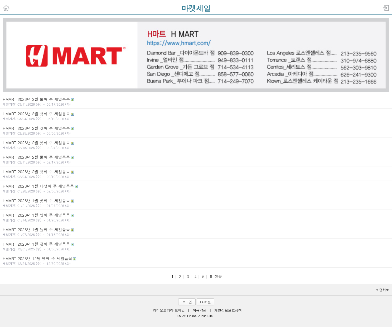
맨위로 (382, 289)
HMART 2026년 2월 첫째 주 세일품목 (196, 174)
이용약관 (199, 310)
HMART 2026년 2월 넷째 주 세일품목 (196, 130)
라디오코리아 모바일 (169, 310)
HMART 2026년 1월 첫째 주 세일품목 (196, 246)
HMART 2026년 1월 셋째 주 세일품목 (196, 217)
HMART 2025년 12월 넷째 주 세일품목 (196, 261)
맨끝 (218, 276)
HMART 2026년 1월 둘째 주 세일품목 (196, 232)
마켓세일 (196, 8)
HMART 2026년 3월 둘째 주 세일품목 (196, 101)
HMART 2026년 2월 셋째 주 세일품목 (196, 145)
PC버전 (205, 302)
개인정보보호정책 (228, 310)
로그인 (187, 302)
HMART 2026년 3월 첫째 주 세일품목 (196, 116)
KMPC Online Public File (195, 316)
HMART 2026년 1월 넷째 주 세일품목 (196, 203)
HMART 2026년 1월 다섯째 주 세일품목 (196, 188)
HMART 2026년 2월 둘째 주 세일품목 (196, 159)
